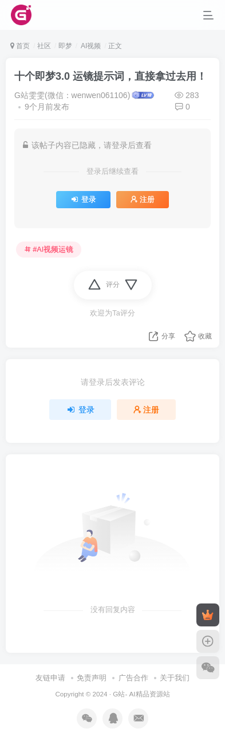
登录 (83, 200)
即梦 (65, 46)
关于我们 (175, 677)
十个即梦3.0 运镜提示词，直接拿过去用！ (110, 76)
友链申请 (50, 677)
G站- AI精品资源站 (141, 694)
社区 (44, 46)
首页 (20, 46)
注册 (143, 200)
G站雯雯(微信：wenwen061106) (72, 95)
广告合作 (133, 677)
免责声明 (91, 677)
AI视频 (90, 46)
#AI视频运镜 (49, 250)
